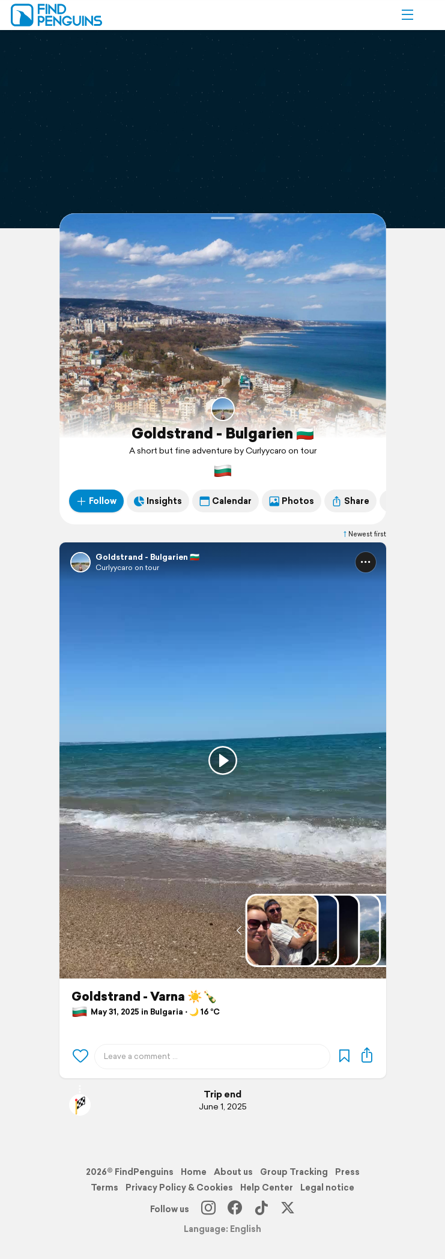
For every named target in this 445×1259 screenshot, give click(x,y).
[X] (287, 1209)
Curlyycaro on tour (127, 567)
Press (347, 1172)
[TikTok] (261, 1209)
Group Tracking (294, 1172)
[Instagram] (208, 1209)
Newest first (364, 534)
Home (194, 1172)
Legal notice (327, 1188)
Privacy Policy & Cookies (179, 1188)
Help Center (266, 1188)
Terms (104, 1188)
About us (233, 1172)
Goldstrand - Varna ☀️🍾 (144, 996)
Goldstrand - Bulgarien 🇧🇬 (223, 433)
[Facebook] (235, 1209)
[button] (407, 15)
